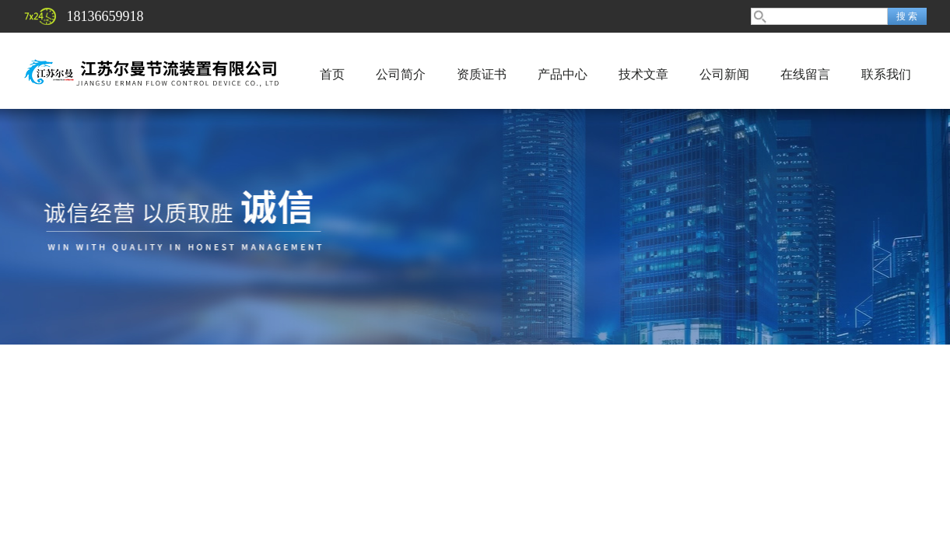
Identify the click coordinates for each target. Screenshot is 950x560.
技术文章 (643, 74)
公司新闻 (724, 74)
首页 (332, 74)
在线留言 (805, 74)
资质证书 (482, 74)
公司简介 (401, 74)
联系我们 (886, 74)
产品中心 (562, 74)
